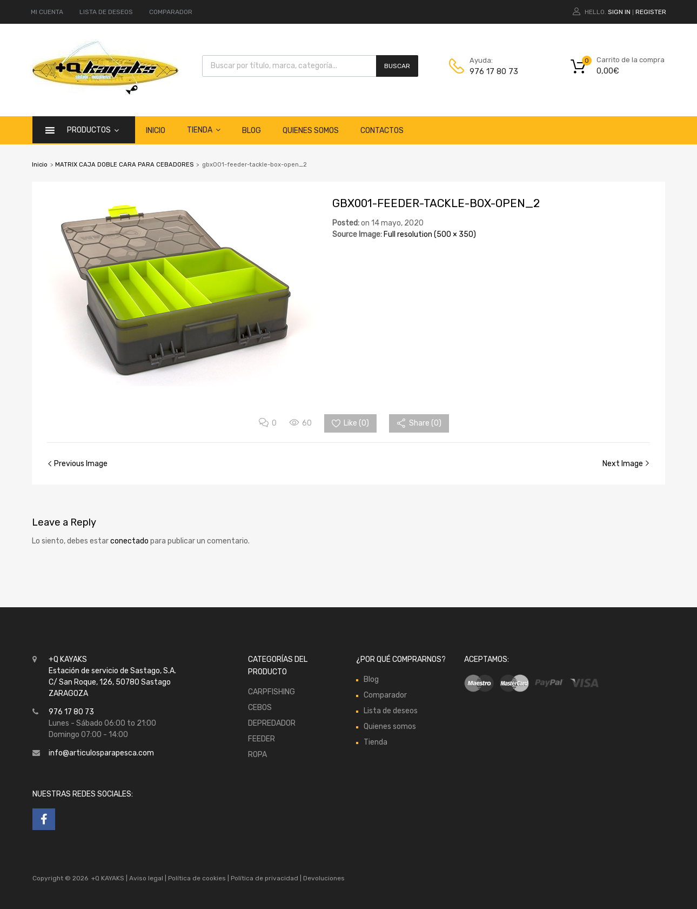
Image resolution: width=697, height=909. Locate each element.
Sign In (619, 12)
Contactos (382, 130)
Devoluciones (323, 878)
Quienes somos (311, 130)
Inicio (155, 130)
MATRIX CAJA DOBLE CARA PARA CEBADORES (124, 164)
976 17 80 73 (494, 71)
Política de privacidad (265, 878)
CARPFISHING (271, 691)
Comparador (385, 695)
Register (650, 12)
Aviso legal (146, 878)
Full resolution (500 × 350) (430, 234)
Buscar (397, 66)
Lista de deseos (391, 710)
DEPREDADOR (272, 723)
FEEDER (261, 739)
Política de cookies (197, 878)
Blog (251, 130)
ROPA (257, 754)
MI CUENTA (47, 12)
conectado (129, 541)
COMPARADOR (170, 12)
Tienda (203, 129)
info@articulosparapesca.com (101, 753)
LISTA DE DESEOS (106, 12)
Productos (93, 129)
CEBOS (260, 707)
